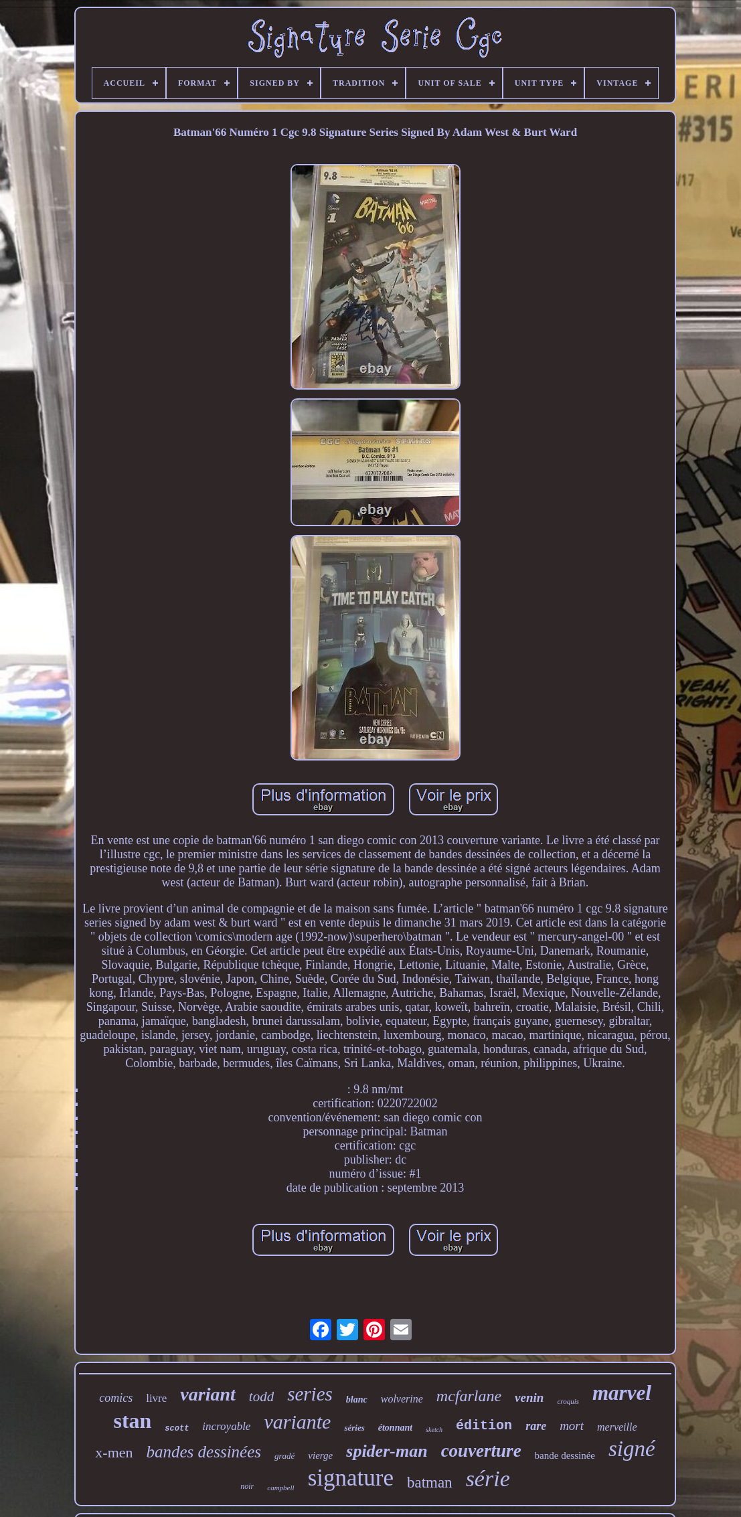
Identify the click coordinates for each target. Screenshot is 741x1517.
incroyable (226, 1426)
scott (177, 1428)
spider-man (386, 1451)
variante (297, 1422)
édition (484, 1425)
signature (351, 1478)
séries (354, 1428)
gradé (284, 1456)
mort (572, 1426)
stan (132, 1421)
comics (116, 1398)
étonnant (395, 1428)
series (310, 1394)
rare (535, 1426)
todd (261, 1396)
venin (529, 1397)
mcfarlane (468, 1396)
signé (631, 1449)
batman (429, 1482)
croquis (568, 1401)
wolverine (402, 1399)
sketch (434, 1429)
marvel (621, 1393)
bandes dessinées (204, 1452)
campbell (280, 1488)
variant (207, 1394)
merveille (617, 1427)
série (488, 1478)
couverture (481, 1451)
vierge (320, 1455)
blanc (356, 1399)
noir (247, 1486)
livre (156, 1398)
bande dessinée (565, 1455)
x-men (114, 1452)
